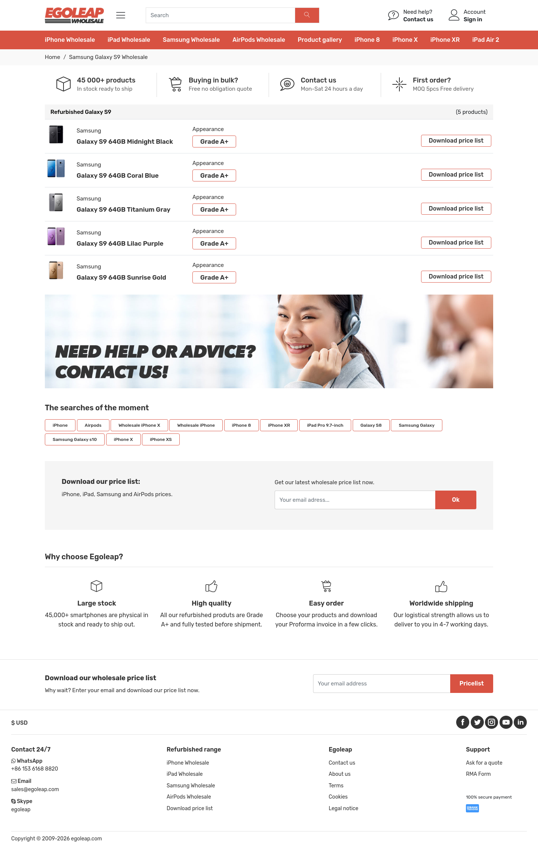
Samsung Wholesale (191, 39)
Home (52, 57)
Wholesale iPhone (196, 425)
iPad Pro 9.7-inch (325, 425)
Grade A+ (214, 141)
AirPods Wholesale (258, 39)
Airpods (93, 425)
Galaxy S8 (371, 425)
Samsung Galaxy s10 (75, 439)
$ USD (19, 722)
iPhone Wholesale (70, 39)
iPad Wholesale (129, 39)
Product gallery (320, 39)
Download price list (456, 140)
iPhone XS (160, 439)
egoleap (21, 809)
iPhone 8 (367, 39)
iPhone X (405, 39)
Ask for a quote (484, 763)
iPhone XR (445, 39)
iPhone (60, 425)
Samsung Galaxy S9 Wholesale (108, 57)
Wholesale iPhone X (139, 425)
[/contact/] (393, 15)
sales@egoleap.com (35, 789)
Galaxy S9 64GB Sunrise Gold (121, 277)
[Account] (454, 15)
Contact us (342, 763)
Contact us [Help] (418, 19)
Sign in (473, 19)
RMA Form (478, 774)
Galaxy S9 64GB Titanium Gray (123, 209)
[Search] (307, 15)
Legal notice (343, 808)
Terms (336, 786)
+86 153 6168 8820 (34, 769)
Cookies (338, 797)
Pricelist (472, 683)
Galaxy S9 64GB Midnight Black (125, 141)
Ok (456, 499)
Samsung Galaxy (417, 425)
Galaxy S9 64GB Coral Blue (118, 175)
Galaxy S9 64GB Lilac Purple (120, 243)
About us (340, 774)
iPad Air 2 (485, 39)
